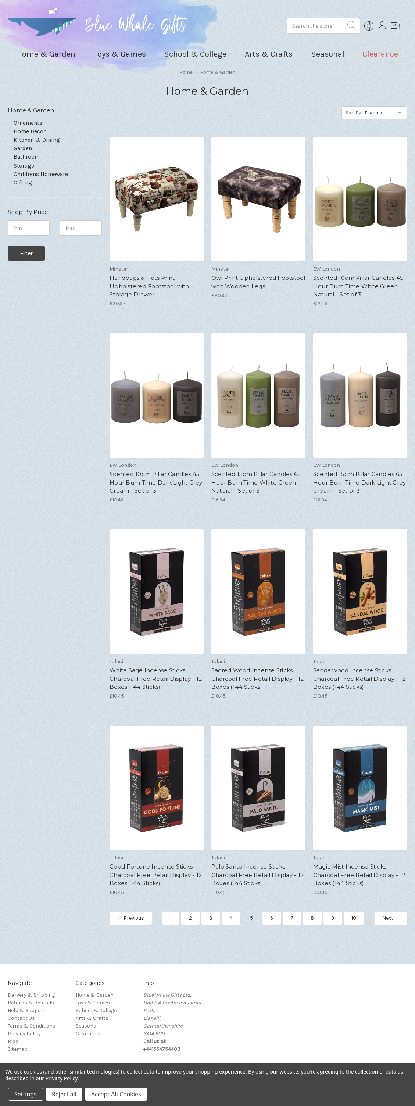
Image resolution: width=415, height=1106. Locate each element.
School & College (96, 1010)
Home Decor (30, 131)
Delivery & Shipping (31, 995)
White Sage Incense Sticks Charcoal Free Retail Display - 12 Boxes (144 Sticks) (156, 678)
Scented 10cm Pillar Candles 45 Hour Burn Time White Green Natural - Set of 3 (358, 286)
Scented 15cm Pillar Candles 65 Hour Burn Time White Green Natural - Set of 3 (256, 482)
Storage (24, 165)
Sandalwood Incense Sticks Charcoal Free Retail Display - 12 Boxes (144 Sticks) (359, 678)
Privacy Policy (24, 1034)
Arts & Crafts (92, 1018)
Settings (25, 1094)
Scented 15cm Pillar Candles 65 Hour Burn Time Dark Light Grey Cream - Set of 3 (359, 482)
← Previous (130, 918)
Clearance (380, 54)
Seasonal (87, 1026)
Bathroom (27, 157)
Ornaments (28, 123)
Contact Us (21, 1018)
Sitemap (18, 1049)
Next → (391, 918)
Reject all (64, 1094)
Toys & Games (93, 1003)
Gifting (23, 182)
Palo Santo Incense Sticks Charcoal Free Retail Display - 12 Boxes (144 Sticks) (257, 875)
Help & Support (26, 1010)
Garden (23, 148)
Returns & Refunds (31, 1003)
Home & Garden (95, 995)
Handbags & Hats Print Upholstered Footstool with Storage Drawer (149, 286)
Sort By (353, 112)
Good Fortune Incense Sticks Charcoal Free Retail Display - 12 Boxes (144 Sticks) (156, 875)
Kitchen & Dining (37, 140)
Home (186, 72)
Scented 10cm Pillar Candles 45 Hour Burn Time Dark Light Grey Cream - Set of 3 (156, 482)
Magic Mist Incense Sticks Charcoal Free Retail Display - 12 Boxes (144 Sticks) (359, 875)
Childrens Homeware (41, 174)
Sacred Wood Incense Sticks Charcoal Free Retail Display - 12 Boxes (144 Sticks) (257, 678)
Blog (13, 1041)
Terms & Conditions (32, 1026)
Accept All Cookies (116, 1094)
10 (353, 918)
